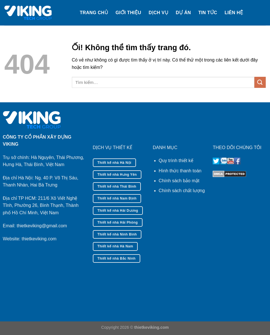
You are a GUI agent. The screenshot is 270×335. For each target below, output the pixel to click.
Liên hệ (234, 12)
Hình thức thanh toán (180, 170)
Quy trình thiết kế (176, 160)
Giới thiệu (128, 12)
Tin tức (207, 12)
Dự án (183, 12)
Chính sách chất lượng (182, 190)
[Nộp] (260, 82)
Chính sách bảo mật (179, 180)
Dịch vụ (158, 12)
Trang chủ (94, 12)
